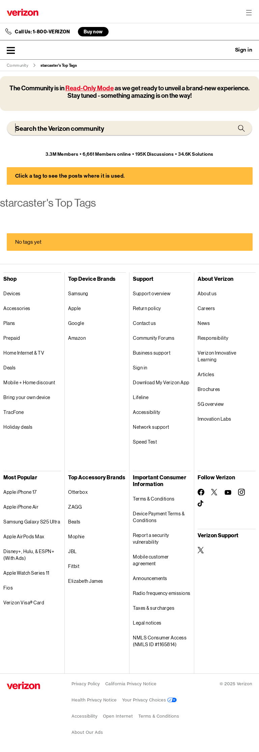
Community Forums (153, 338)
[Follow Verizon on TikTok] (201, 503)
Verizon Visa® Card (23, 602)
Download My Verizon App (161, 382)
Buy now (93, 31)
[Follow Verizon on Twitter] (214, 492)
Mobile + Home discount (29, 382)
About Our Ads (87, 732)
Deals (9, 367)
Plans (9, 323)
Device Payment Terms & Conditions (158, 517)
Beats (74, 521)
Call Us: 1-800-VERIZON (42, 31)
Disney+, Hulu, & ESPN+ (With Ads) (28, 554)
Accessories (16, 308)
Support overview (151, 293)
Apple (74, 308)
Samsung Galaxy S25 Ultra (31, 521)
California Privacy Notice (130, 683)
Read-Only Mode (89, 88)
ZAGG (75, 507)
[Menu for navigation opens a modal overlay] (248, 12)
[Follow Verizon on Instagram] (241, 492)
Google (76, 323)
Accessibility (147, 412)
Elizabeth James (85, 581)
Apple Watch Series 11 (26, 573)
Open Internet (118, 716)
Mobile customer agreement (151, 560)
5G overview (211, 404)
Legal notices (147, 623)
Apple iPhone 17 (20, 492)
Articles (206, 374)
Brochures (209, 389)
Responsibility (213, 338)
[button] (11, 50)
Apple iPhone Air (20, 507)
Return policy (147, 308)
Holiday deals (18, 427)
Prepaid (11, 338)
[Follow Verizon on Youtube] (228, 492)
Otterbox (78, 492)
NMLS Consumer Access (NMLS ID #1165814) (159, 641)
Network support (151, 427)
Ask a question (225, 49)
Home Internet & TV (23, 353)
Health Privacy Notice (94, 699)
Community (18, 65)
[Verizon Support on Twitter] (201, 550)
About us (207, 293)
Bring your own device (26, 397)
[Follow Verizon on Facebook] (201, 492)
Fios (8, 588)
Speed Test (145, 442)
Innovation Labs (214, 419)
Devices (12, 293)
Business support (151, 353)
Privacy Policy (85, 683)
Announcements (150, 578)
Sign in (140, 367)
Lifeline (140, 397)
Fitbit (73, 566)
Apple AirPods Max (24, 536)
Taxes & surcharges (153, 608)
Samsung (78, 293)
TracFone (13, 412)
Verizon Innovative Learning (217, 356)
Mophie (76, 536)
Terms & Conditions (153, 499)
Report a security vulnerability (151, 538)
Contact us (144, 323)
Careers (206, 308)
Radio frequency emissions (162, 593)
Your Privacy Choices (149, 699)
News (204, 323)
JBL (72, 551)
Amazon (77, 338)
